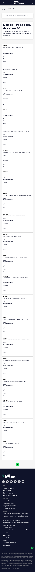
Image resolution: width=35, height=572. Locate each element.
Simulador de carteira (9, 508)
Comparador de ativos (9, 503)
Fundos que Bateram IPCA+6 (11, 520)
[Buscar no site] (32, 2)
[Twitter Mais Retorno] (11, 481)
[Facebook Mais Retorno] (15, 481)
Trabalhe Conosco (8, 538)
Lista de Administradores (10, 495)
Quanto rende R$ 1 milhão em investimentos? (16, 522)
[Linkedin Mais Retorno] (23, 481)
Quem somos (6, 535)
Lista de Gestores (8, 493)
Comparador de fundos (9, 506)
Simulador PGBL (7, 527)
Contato (5, 540)
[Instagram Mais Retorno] (3, 481)
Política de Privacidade (9, 542)
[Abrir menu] (3, 2)
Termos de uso (7, 545)
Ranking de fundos (8, 488)
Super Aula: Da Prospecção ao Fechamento (15, 513)
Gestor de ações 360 (9, 525)
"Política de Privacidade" (11, 565)
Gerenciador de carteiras (10, 501)
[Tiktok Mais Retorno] (19, 481)
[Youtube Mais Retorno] (7, 481)
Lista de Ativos (7, 490)
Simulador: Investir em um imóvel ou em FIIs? (16, 530)
